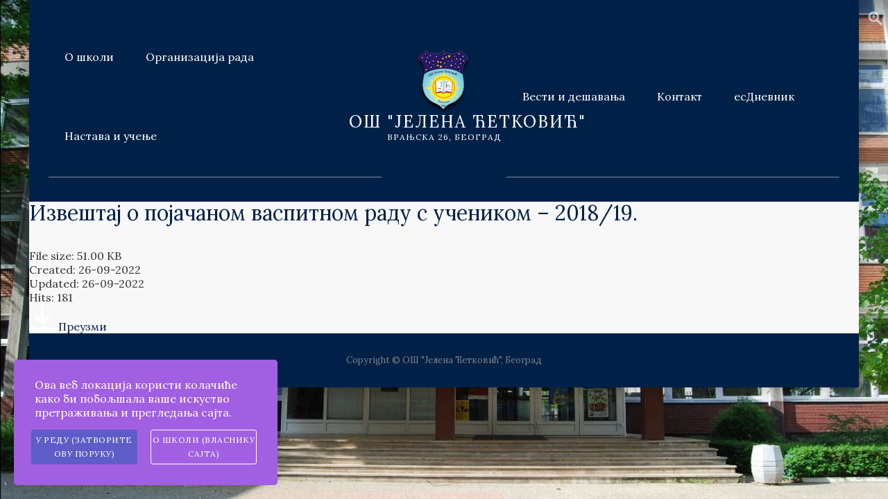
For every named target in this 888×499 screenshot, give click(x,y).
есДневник (764, 96)
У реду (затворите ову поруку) (84, 447)
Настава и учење (111, 136)
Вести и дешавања (573, 96)
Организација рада (200, 57)
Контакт (679, 96)
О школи (89, 57)
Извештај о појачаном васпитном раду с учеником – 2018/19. (333, 213)
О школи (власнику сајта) (204, 447)
